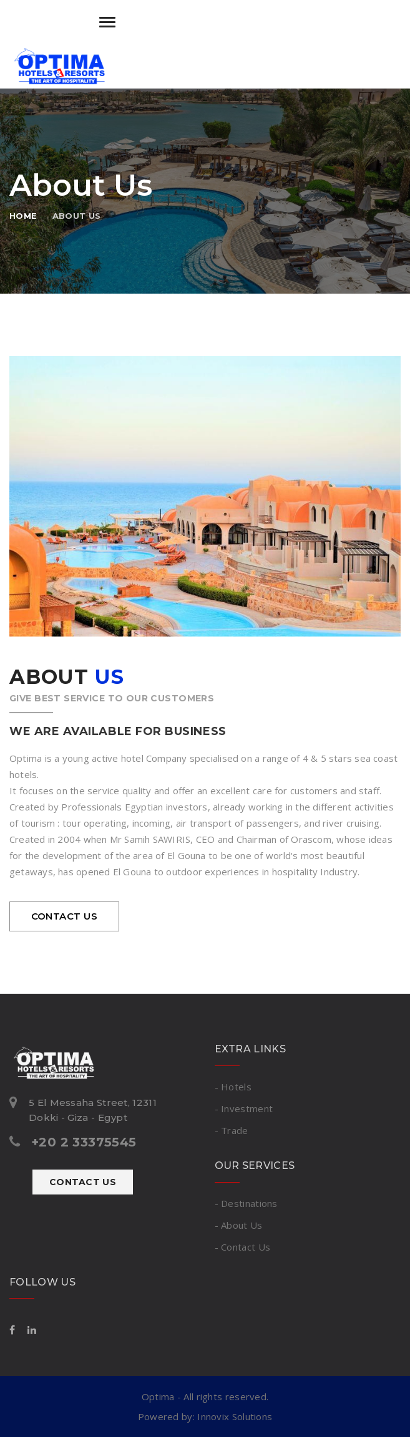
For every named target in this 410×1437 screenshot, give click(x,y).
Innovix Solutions (234, 1416)
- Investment (244, 1108)
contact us (64, 916)
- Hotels (233, 1086)
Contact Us (82, 1182)
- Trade (231, 1130)
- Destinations (246, 1203)
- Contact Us (243, 1247)
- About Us (239, 1225)
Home (23, 216)
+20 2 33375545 (84, 1142)
